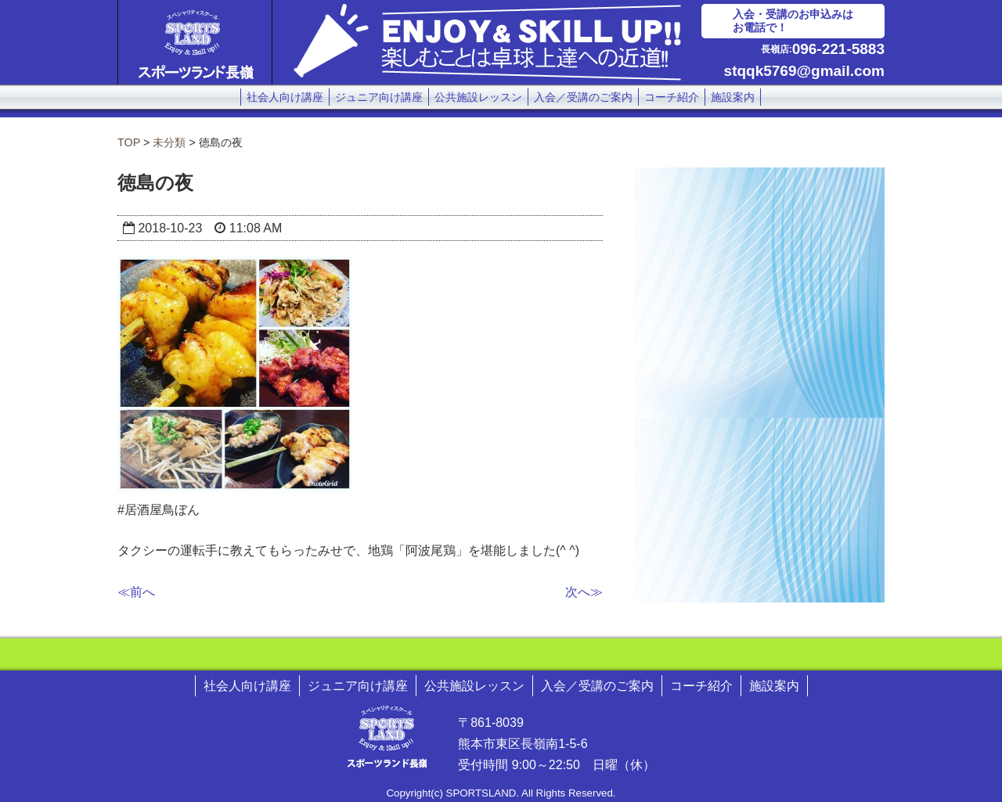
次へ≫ (584, 592)
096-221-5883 (838, 49)
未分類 (169, 142)
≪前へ (136, 592)
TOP (128, 142)
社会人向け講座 (285, 97)
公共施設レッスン (478, 97)
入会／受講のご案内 (583, 97)
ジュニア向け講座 (379, 97)
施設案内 (733, 97)
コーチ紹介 (671, 97)
